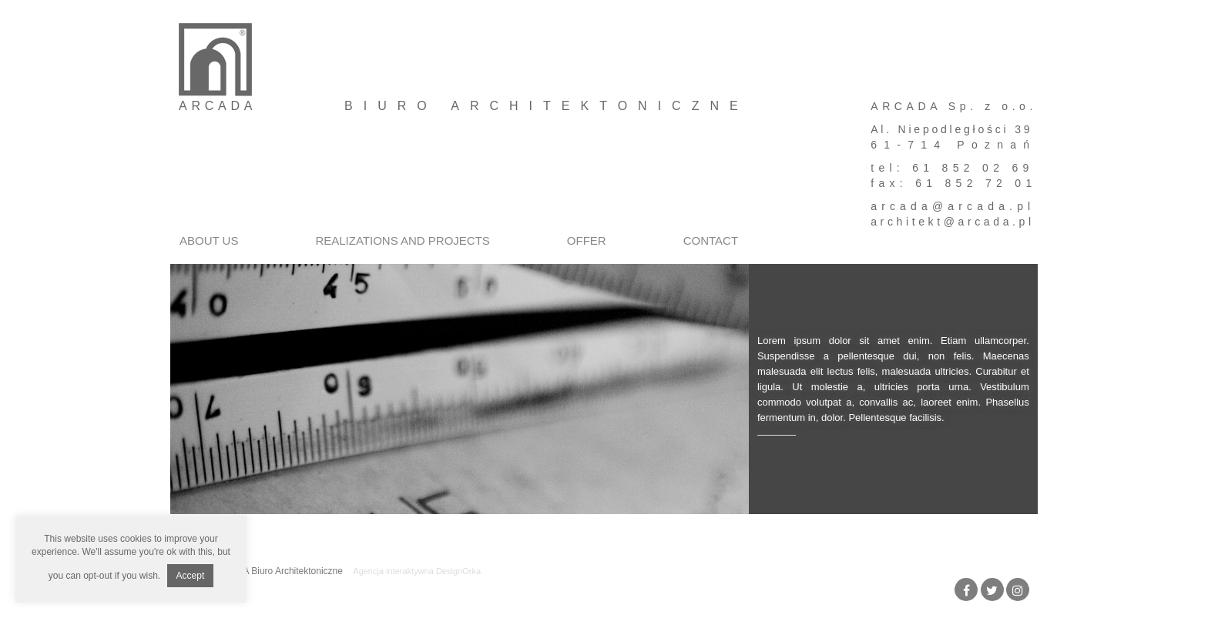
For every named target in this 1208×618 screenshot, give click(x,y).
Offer (586, 240)
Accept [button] (190, 575)
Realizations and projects (402, 240)
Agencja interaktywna (393, 571)
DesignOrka (458, 571)
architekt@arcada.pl (953, 221)
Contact (710, 240)
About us (209, 240)
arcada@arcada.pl (953, 206)
